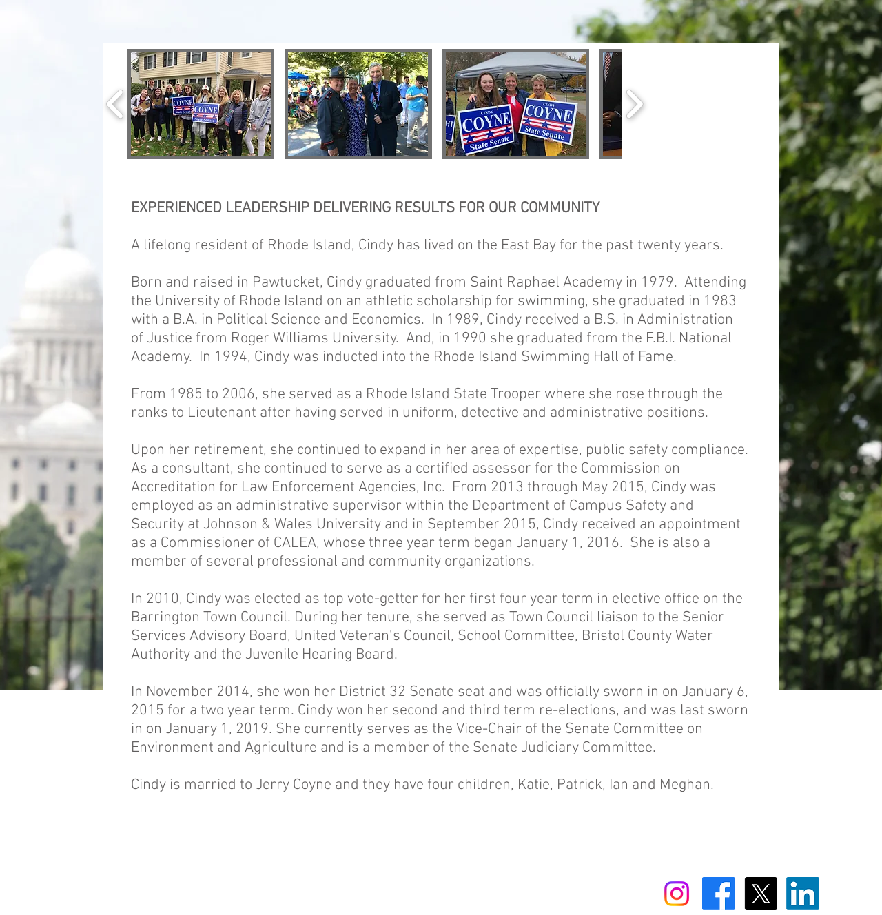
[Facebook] (718, 893)
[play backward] (115, 104)
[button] (200, 104)
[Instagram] (676, 893)
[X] (760, 893)
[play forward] (634, 104)
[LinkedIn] (802, 893)
